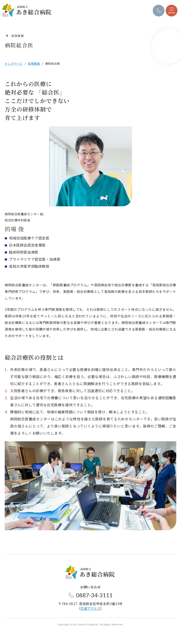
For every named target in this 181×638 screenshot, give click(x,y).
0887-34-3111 (94, 595)
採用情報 (34, 63)
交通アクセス (90, 608)
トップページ (13, 63)
